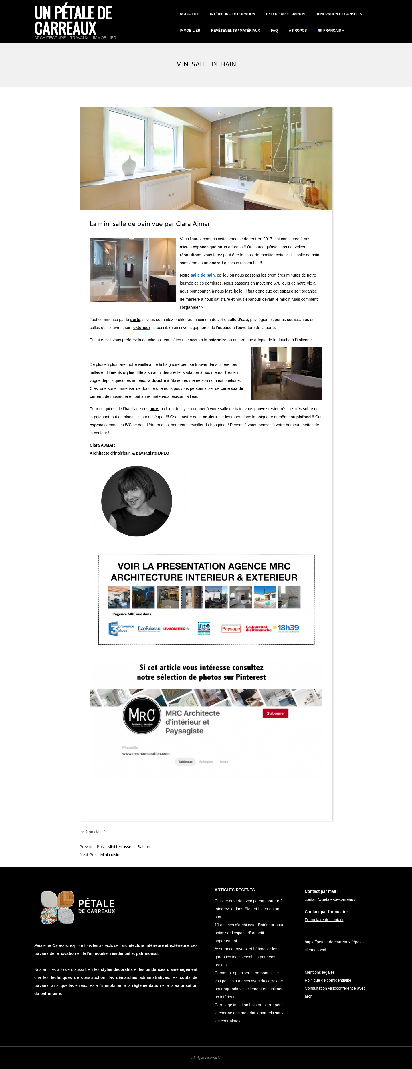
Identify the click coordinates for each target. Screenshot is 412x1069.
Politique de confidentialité (328, 980)
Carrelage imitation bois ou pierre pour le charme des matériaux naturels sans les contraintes (249, 1013)
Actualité (189, 14)
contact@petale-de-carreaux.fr (332, 899)
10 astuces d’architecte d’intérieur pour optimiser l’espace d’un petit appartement (249, 933)
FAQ (274, 31)
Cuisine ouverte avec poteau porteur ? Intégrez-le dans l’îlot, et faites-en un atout (248, 909)
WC (128, 425)
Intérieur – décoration (232, 14)
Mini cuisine (111, 854)
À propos (298, 31)
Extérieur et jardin (285, 14)
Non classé (96, 832)
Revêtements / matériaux (235, 31)
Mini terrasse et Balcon (128, 846)
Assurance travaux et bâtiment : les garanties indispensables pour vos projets (246, 957)
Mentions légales (320, 972)
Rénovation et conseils (339, 14)
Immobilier (190, 31)
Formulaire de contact (324, 919)
